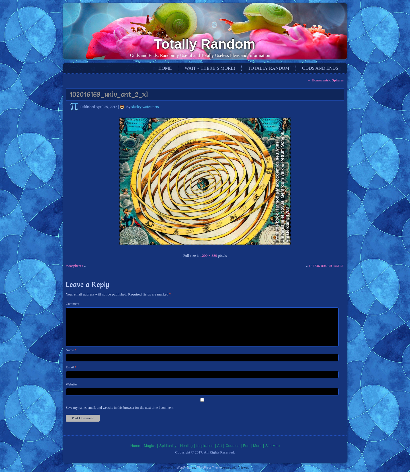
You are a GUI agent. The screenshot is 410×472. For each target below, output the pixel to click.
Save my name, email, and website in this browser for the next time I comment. (120, 408)
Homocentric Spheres (325, 80)
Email (71, 367)
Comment (72, 304)
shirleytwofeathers (145, 106)
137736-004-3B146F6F (326, 266)
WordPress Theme (209, 467)
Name (71, 350)
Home (165, 68)
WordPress (184, 467)
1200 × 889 (208, 255)
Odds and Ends (320, 68)
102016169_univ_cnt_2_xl (108, 94)
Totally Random (204, 44)
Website (71, 384)
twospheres (74, 266)
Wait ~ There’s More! (209, 68)
